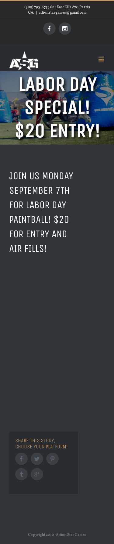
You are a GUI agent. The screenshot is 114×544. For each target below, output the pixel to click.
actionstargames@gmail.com (62, 12)
